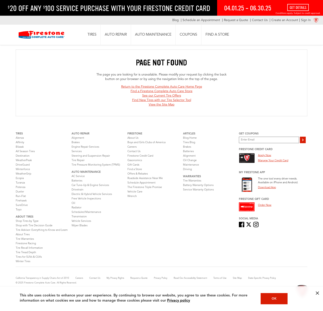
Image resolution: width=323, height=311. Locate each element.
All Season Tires (25, 151)
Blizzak (20, 147)
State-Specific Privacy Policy (262, 278)
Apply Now (264, 155)
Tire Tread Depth (26, 252)
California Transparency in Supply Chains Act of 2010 (42, 278)
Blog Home (190, 138)
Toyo (19, 209)
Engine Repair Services (85, 147)
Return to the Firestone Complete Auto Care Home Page (161, 86)
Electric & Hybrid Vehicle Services (92, 194)
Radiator (76, 207)
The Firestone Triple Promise (144, 187)
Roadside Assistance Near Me (145, 178)
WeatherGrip (23, 174)
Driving (187, 169)
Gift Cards (133, 165)
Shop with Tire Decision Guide (34, 225)
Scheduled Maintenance (86, 212)
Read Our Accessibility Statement (190, 278)
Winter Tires (23, 261)
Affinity (20, 142)
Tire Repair (78, 160)
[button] (91, 35)
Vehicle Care (134, 191)
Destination (23, 156)
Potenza (20, 187)
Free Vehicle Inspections (86, 198)
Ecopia (20, 178)
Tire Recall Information (29, 248)
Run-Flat (21, 196)
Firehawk (21, 200)
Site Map (237, 278)
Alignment (78, 138)
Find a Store (134, 169)
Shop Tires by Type (27, 221)
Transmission (79, 216)
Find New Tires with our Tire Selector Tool (161, 100)
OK (274, 298)
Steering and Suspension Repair (91, 156)
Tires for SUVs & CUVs (29, 257)
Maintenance (191, 165)
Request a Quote (139, 278)
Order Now (264, 205)
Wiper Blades (79, 225)
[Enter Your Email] (269, 140)
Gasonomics (134, 160)
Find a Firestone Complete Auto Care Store (161, 91)
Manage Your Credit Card (273, 160)
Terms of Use (220, 278)
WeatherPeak (24, 160)
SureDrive (22, 205)
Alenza (20, 138)
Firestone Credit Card (140, 156)
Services (77, 151)
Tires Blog (189, 142)
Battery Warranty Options (198, 185)
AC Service (78, 176)
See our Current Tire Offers (161, 95)
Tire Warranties (25, 239)
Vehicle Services (81, 221)
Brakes (76, 142)
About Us (132, 138)
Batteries (77, 180)
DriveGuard (23, 165)
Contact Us (133, 151)
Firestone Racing (26, 243)
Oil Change (190, 160)
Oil (73, 203)
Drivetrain (77, 189)
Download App (267, 187)
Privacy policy (178, 300)
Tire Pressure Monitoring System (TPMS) (96, 165)
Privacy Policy (160, 278)
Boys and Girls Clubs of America (146, 142)
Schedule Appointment (141, 182)
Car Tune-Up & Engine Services (90, 185)
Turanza (20, 182)
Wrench (132, 196)
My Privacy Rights (115, 278)
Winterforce (23, 169)
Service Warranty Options (198, 189)
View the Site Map (162, 104)
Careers (132, 147)
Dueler (20, 191)
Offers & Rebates (137, 174)
